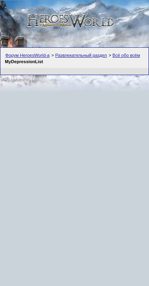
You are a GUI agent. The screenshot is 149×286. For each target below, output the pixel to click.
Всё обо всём (126, 55)
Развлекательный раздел (81, 55)
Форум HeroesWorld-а (27, 55)
